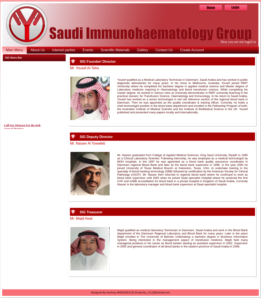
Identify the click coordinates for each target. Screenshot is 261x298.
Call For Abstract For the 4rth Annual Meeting (22, 127)
